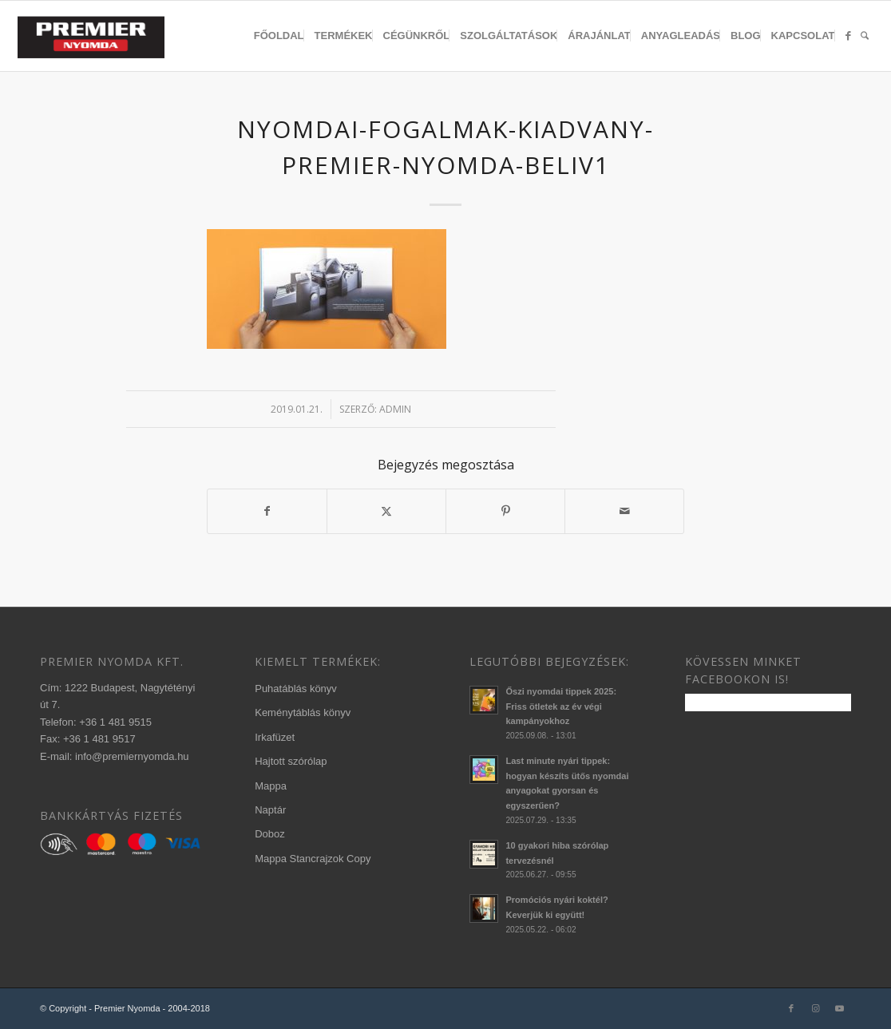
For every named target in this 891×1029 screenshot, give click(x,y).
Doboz (270, 834)
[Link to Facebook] (791, 1008)
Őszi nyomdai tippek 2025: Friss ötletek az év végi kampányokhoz (560, 706)
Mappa (271, 786)
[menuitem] (279, 36)
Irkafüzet (275, 737)
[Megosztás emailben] (624, 511)
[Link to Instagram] (815, 1008)
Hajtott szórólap (291, 761)
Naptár (270, 810)
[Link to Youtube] (839, 1008)
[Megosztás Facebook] (267, 511)
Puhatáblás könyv (296, 689)
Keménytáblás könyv (302, 712)
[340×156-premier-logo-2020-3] (99, 40)
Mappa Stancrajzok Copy (312, 859)
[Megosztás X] (386, 511)
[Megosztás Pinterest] (505, 511)
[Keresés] (864, 36)
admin (395, 409)
